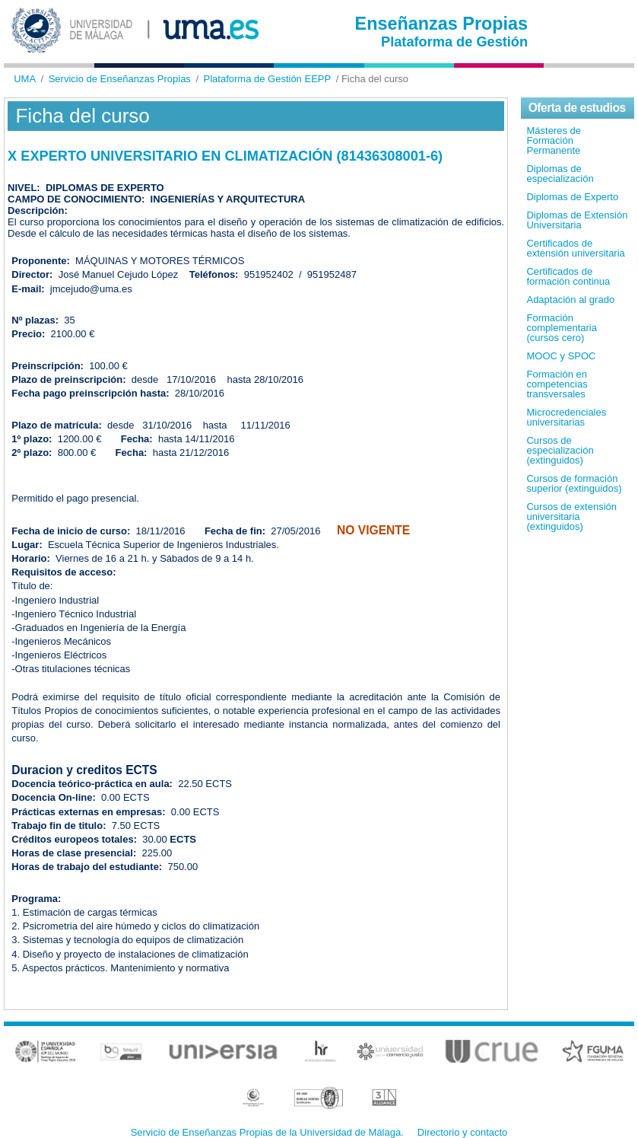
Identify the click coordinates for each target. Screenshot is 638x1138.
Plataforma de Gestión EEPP (268, 78)
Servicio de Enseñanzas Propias (120, 78)
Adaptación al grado (570, 299)
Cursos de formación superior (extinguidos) (573, 483)
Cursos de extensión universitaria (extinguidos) (571, 516)
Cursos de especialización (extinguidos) (559, 450)
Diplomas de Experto (572, 196)
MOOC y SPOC (560, 356)
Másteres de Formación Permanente (553, 140)
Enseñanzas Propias (441, 23)
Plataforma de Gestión (454, 41)
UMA (25, 78)
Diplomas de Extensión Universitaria (576, 220)
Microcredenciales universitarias (566, 417)
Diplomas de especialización (559, 173)
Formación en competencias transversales (556, 384)
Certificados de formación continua (568, 276)
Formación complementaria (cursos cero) (561, 327)
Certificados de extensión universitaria (575, 248)
